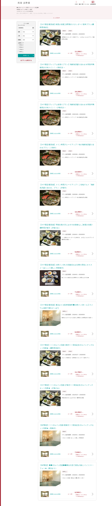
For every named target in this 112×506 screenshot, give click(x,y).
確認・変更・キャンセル (84, 3)
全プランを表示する (26, 60)
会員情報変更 (93, 3)
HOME (76, 3)
